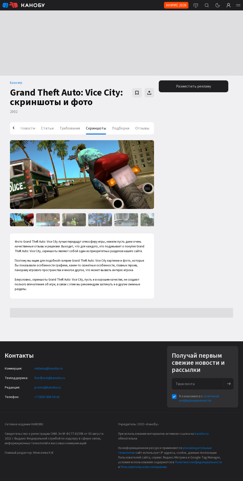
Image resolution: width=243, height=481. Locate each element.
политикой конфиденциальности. (199, 398)
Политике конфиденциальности (198, 462)
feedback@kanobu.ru (49, 378)
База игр (16, 82)
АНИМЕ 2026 (176, 5)
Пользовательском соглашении (144, 467)
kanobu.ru (202, 433)
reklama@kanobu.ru (48, 368)
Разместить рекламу (193, 86)
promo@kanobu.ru (47, 387)
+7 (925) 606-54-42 (47, 397)
